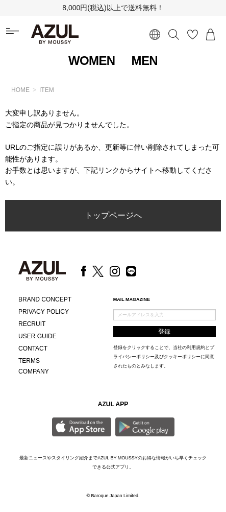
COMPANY (33, 371)
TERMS (29, 360)
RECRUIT (31, 324)
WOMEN (91, 60)
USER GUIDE (37, 336)
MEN (145, 60)
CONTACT (32, 348)
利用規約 (196, 347)
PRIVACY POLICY (43, 311)
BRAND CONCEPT (44, 299)
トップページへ (113, 215)
